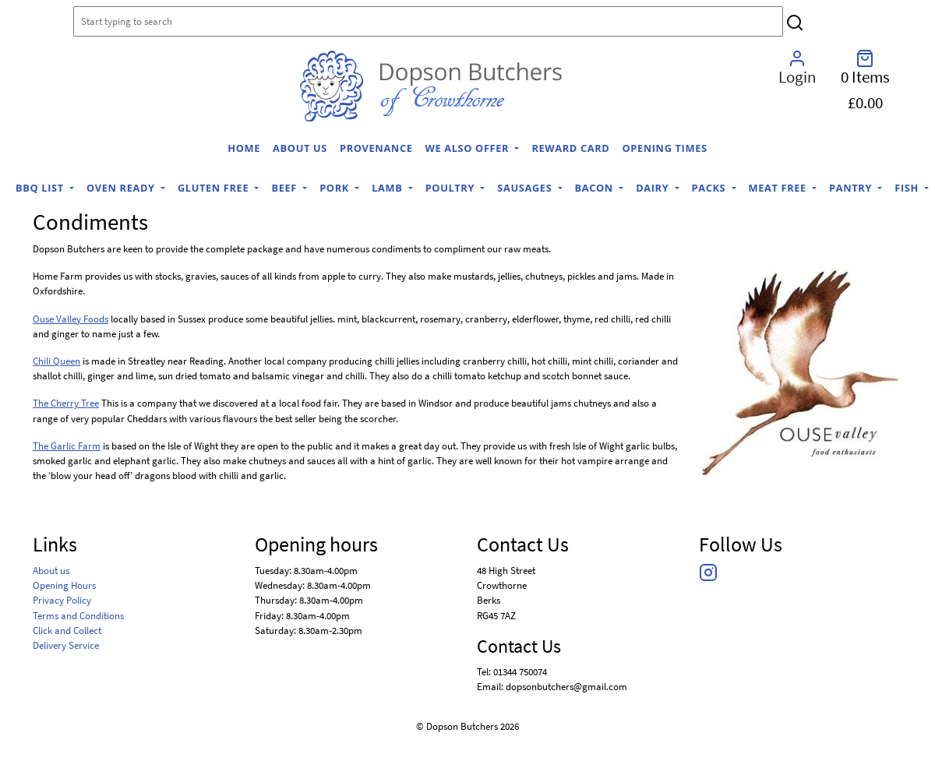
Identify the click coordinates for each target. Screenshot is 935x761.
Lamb (388, 188)
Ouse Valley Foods (70, 318)
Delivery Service (66, 645)
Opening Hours (64, 585)
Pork (335, 188)
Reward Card (570, 148)
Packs (710, 188)
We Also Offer (469, 148)
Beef (285, 188)
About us (300, 148)
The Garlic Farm (67, 445)
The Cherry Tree (66, 402)
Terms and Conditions (78, 615)
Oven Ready (122, 188)
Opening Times (664, 148)
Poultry (451, 188)
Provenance (376, 148)
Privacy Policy (62, 600)
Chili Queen (56, 360)
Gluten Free (215, 188)
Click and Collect (67, 630)
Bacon (595, 188)
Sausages (526, 188)
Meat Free (779, 188)
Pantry (852, 188)
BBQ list (41, 188)
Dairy (654, 188)
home (244, 148)
